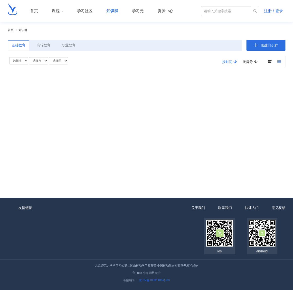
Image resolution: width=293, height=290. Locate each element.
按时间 (229, 62)
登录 (279, 11)
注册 (268, 11)
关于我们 (198, 208)
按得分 (250, 62)
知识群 (112, 11)
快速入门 (252, 208)
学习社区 (85, 11)
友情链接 (25, 208)
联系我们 (225, 208)
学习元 (138, 11)
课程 (57, 11)
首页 (34, 11)
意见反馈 (278, 208)
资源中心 (165, 11)
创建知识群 (269, 45)
